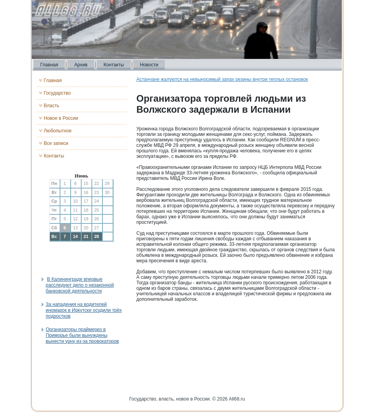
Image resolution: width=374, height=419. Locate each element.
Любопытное (58, 131)
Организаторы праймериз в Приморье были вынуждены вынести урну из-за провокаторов (82, 335)
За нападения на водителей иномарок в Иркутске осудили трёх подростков (84, 310)
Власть (51, 105)
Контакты (114, 65)
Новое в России (61, 118)
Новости (149, 65)
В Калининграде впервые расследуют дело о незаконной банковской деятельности (80, 285)
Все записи (56, 143)
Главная (49, 65)
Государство (57, 93)
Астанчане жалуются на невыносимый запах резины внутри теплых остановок (222, 79)
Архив (81, 65)
